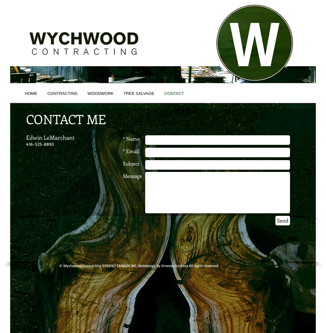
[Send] (282, 220)
